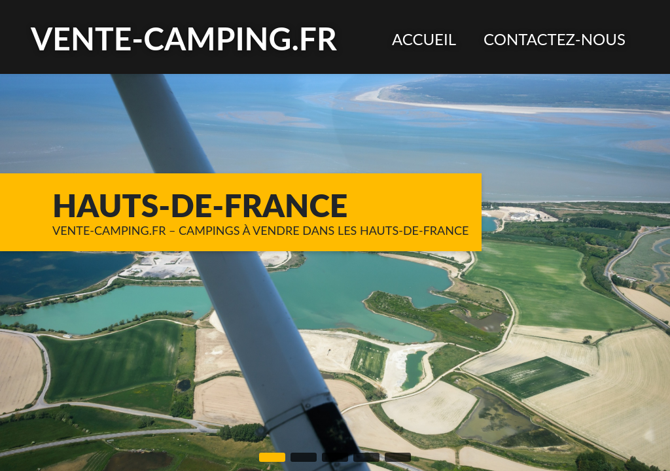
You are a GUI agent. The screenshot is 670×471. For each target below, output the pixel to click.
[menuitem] (424, 39)
